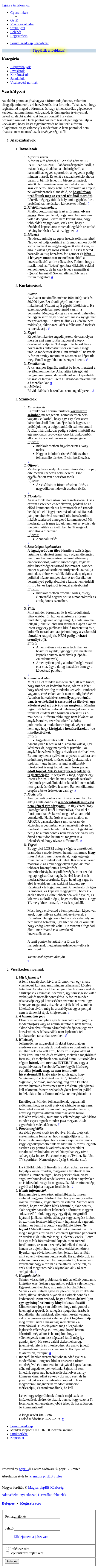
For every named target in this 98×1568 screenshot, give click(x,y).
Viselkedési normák (24, 82)
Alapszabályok (20, 67)
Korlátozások (19, 75)
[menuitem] (14, 20)
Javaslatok (17, 71)
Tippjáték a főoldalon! (49, 50)
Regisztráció (30, 1503)
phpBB (24, 1469)
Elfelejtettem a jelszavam (31, 1537)
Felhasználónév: (16, 1516)
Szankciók (17, 78)
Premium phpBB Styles (45, 1476)
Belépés (8, 1503)
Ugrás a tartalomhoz (16, 5)
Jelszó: (10, 1528)
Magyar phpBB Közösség (46, 1487)
